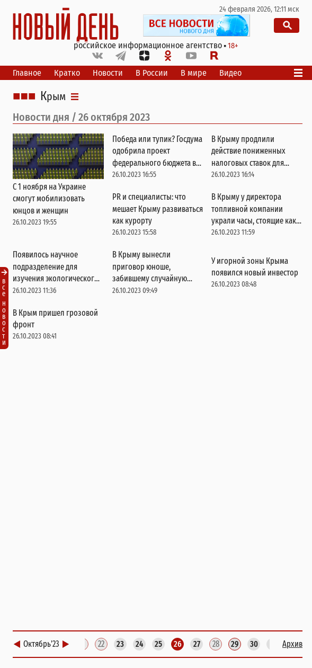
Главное (27, 73)
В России (152, 73)
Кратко (67, 73)
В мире (194, 73)
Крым (53, 96)
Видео (230, 73)
